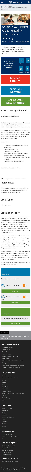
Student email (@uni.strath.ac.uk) (10, 378)
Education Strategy (6, 454)
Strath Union (5, 424)
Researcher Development (8, 445)
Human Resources (6, 354)
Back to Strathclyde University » (10, 461)
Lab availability (5, 389)
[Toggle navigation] (2, 2)
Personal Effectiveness (7, 448)
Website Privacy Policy (7, 408)
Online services (8, 373)
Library (3, 419)
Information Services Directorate (10, 356)
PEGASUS (4, 382)
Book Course (14, 291)
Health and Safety (6, 452)
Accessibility (5, 410)
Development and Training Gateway (11, 436)
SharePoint (4, 421)
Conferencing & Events (7, 347)
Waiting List (14, 323)
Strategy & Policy (6, 363)
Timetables (4, 386)
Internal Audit (5, 358)
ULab (3, 400)
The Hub (4, 395)
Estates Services (6, 349)
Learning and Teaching (7, 450)
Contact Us (4, 439)
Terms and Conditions (7, 434)
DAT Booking (4, 332)
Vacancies (4, 415)
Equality (4, 412)
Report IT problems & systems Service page (13, 393)
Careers (4, 426)
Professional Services (11, 344)
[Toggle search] (29, 2)
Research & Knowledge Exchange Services (12, 360)
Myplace (4, 380)
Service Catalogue (6, 398)
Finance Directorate (7, 352)
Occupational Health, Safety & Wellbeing (12, 367)
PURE (3, 384)
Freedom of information (8, 417)
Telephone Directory (7, 391)
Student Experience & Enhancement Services (13, 365)
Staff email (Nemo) (6, 375)
